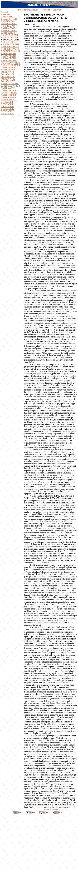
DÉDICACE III (7, 107)
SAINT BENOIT (8, 33)
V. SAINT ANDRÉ (9, 93)
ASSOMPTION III (9, 58)
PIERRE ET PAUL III (10, 51)
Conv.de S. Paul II (9, 19)
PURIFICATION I (9, 21)
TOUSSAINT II (7, 74)
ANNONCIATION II (9, 37)
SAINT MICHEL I (8, 67)
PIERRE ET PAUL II (10, 49)
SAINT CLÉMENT (9, 90)
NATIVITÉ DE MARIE (11, 65)
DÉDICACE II (7, 104)
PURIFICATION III (9, 26)
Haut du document (50, 809)
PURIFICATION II (9, 24)
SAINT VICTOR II (9, 30)
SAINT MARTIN (8, 88)
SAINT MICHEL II (9, 70)
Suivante (57, 10)
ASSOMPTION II (8, 56)
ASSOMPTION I (8, 54)
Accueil (34, 10)
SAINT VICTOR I (8, 28)
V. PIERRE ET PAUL (10, 44)
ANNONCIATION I (9, 35)
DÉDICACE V (7, 111)
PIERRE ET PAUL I (10, 47)
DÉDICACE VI (7, 113)
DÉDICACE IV (7, 109)
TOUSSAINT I (7, 72)
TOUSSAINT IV (8, 79)
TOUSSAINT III (8, 77)
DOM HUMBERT (9, 100)
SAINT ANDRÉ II (8, 97)
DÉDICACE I (7, 102)
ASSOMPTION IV (9, 60)
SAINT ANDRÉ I (8, 95)
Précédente (23, 10)
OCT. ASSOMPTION (10, 63)
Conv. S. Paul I (8, 17)
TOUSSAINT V (8, 81)
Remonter (45, 10)
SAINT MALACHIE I (10, 83)
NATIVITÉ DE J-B (9, 42)
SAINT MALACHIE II (10, 86)
